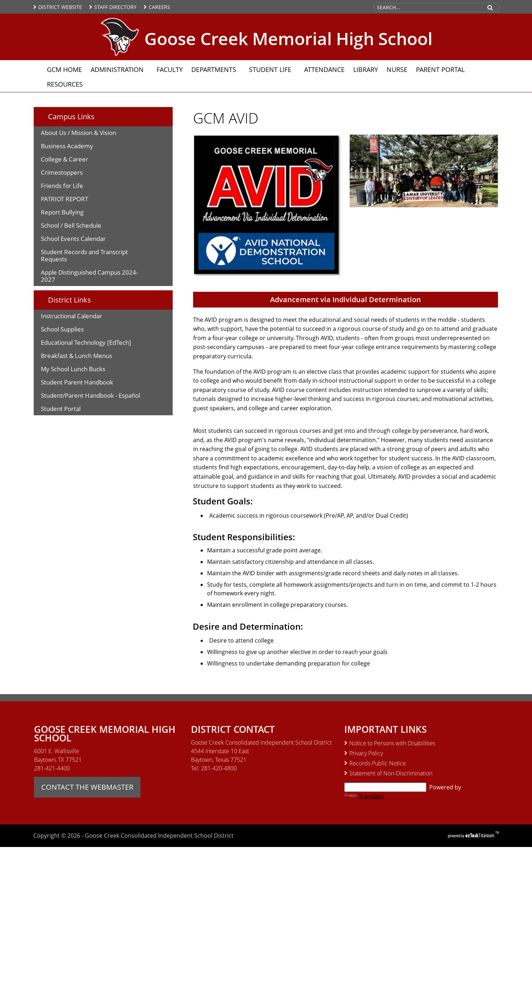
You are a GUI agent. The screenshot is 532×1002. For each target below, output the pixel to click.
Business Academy (78, 147)
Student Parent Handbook (92, 383)
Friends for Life (73, 186)
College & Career (64, 159)
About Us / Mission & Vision (78, 133)
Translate (364, 796)
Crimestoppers (73, 173)
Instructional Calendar (83, 317)
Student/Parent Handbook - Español (105, 396)
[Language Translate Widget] (385, 787)
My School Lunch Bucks (84, 370)
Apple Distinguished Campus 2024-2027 (89, 277)
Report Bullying (62, 212)
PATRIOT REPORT (64, 199)
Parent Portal (442, 69)
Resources (67, 84)
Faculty (170, 69)
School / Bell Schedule (71, 225)
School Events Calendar (73, 238)
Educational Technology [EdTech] (97, 343)
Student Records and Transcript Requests (84, 257)
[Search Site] (427, 7)
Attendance (324, 69)
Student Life (272, 69)
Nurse (397, 69)
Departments (215, 69)
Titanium (480, 835)
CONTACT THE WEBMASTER (87, 787)
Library (365, 69)
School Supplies (74, 330)
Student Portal (72, 409)
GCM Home (64, 69)
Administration (119, 69)
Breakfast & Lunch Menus (88, 356)
